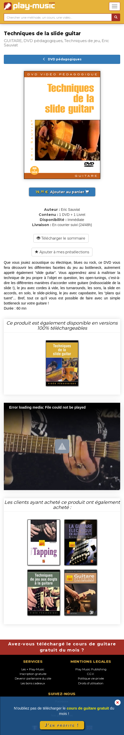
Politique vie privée (91, 678)
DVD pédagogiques (62, 59)
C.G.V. (90, 674)
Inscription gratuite (33, 674)
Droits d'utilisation (90, 683)
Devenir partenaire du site (33, 678)
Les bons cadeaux (33, 683)
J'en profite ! (62, 725)
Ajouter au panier (62, 192)
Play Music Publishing (90, 669)
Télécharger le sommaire (61, 238)
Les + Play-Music (32, 669)
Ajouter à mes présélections (62, 252)
